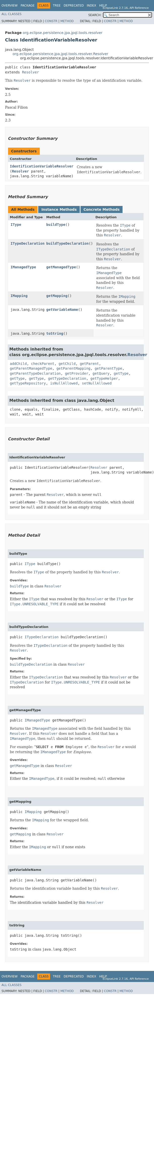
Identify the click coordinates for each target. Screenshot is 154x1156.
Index (91, 5)
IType (16, 225)
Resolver (30, 72)
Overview (10, 5)
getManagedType (61, 267)
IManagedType (23, 267)
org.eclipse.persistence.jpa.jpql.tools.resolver (62, 33)
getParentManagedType (31, 368)
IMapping (19, 296)
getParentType (108, 368)
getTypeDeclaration (67, 378)
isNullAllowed (64, 383)
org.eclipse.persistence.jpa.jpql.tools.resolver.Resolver (60, 54)
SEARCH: (95, 15)
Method (67, 21)
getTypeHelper (104, 378)
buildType (55, 225)
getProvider (76, 373)
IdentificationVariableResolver (41, 166)
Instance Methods (58, 209)
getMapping (56, 296)
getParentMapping (73, 368)
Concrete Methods (102, 209)
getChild (67, 364)
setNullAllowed (97, 383)
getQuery (101, 373)
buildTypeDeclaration (67, 243)
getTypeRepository (28, 383)
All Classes (11, 14)
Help (103, 5)
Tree (57, 5)
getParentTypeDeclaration (35, 373)
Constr (51, 21)
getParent (89, 364)
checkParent (42, 364)
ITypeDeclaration (28, 243)
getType (121, 373)
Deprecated (74, 5)
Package (27, 5)
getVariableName (62, 310)
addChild (18, 364)
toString (54, 333)
